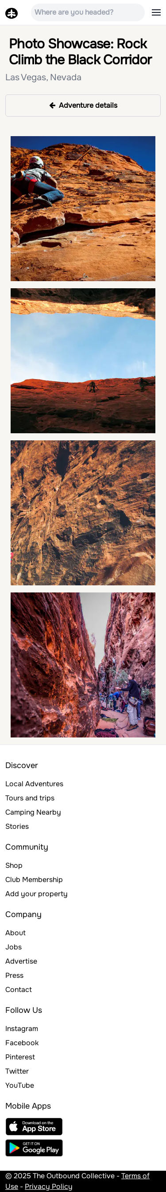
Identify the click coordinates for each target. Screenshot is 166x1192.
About (15, 932)
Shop (14, 865)
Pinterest (20, 1057)
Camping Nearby (33, 812)
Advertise (21, 961)
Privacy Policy (49, 1186)
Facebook (22, 1042)
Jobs (13, 947)
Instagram (21, 1028)
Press (14, 975)
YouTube (19, 1085)
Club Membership (34, 879)
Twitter (17, 1071)
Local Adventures (34, 783)
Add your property (36, 893)
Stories (17, 826)
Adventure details (83, 105)
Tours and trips (29, 798)
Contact (18, 989)
